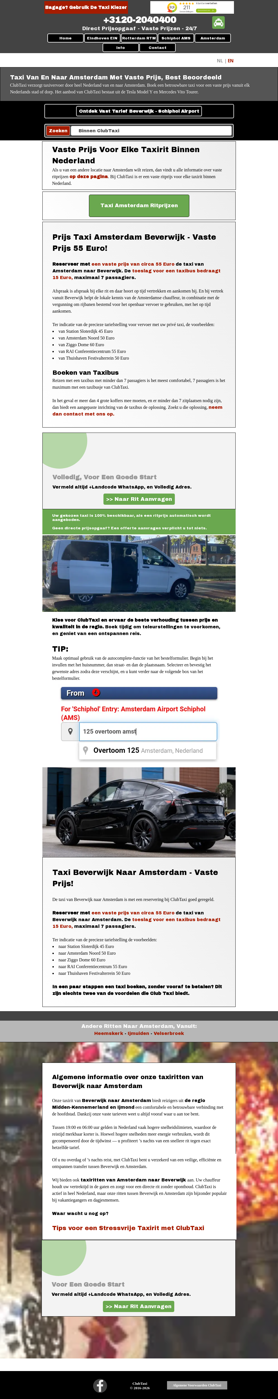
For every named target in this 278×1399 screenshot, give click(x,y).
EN (231, 61)
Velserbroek (169, 1033)
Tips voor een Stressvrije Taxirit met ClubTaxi (128, 1228)
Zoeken (58, 130)
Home (65, 38)
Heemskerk (108, 1033)
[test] (139, 206)
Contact (157, 48)
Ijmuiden (138, 1033)
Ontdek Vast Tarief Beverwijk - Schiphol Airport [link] (139, 111)
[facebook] (100, 1386)
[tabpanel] (140, 20)
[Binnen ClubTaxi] (151, 131)
